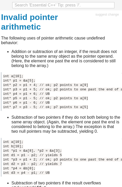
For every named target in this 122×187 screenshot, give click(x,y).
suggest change (107, 14)
